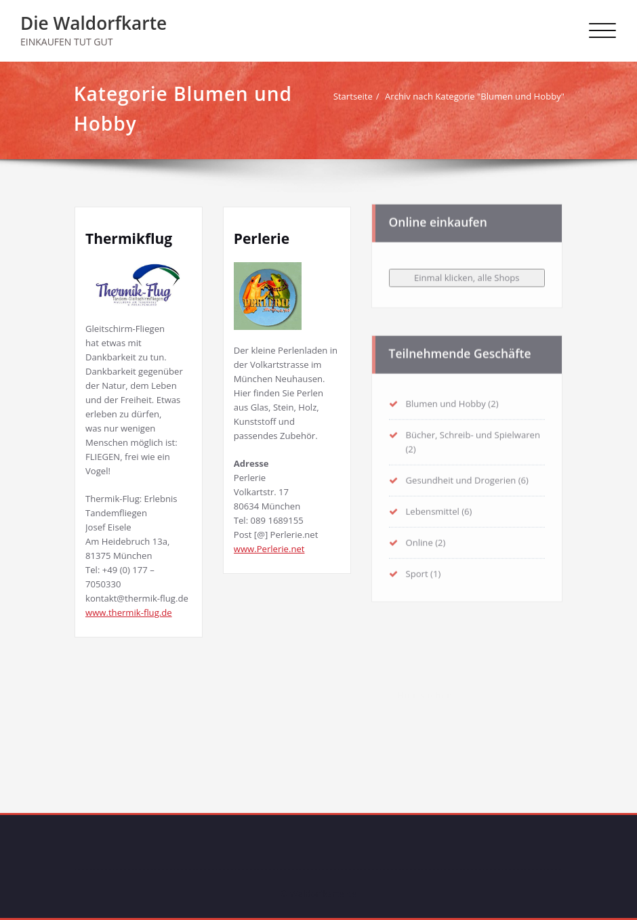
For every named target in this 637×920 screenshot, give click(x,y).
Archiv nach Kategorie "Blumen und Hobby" (478, 96)
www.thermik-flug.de (128, 612)
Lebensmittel (432, 509)
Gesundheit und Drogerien (461, 478)
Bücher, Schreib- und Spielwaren (473, 432)
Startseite (356, 96)
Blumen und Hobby (446, 401)
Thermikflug (128, 238)
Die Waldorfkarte (93, 23)
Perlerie (261, 238)
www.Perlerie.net (269, 549)
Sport (417, 571)
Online (419, 540)
